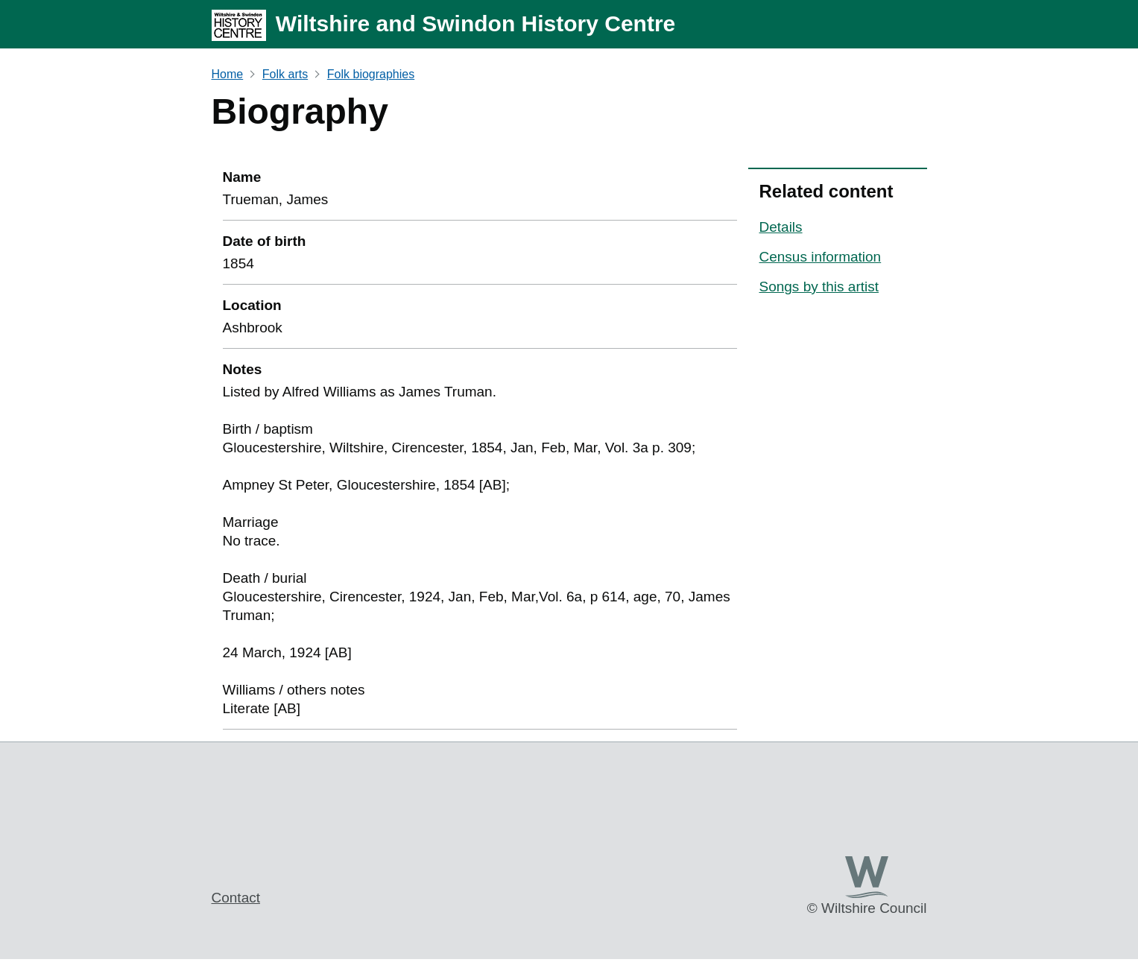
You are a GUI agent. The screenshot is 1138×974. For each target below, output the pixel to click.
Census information (820, 257)
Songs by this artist (819, 286)
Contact (236, 897)
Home (228, 74)
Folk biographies (370, 74)
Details (781, 227)
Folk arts (285, 74)
